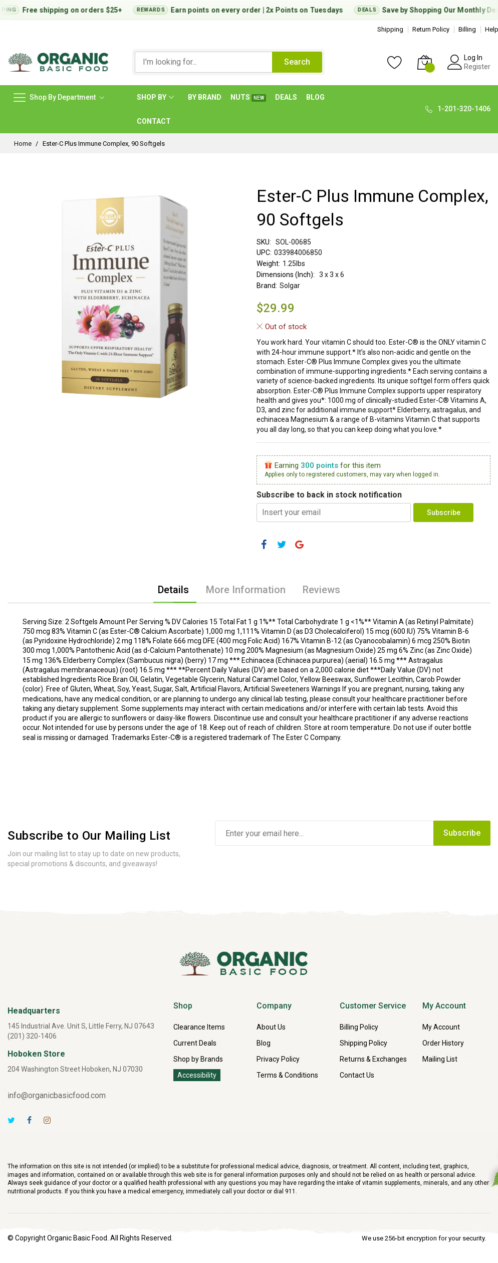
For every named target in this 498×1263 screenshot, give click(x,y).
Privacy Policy (278, 1059)
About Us (271, 1027)
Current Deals (194, 1043)
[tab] (173, 589)
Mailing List (439, 1059)
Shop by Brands (198, 1059)
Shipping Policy (363, 1043)
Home (23, 143)
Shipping (390, 29)
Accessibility (196, 1075)
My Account (441, 1027)
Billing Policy (359, 1027)
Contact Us (357, 1075)
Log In (473, 58)
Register (477, 67)
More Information (246, 590)
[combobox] (203, 62)
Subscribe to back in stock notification (329, 494)
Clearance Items (199, 1027)
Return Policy (430, 29)
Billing (467, 29)
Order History (443, 1043)
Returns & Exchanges (373, 1059)
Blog (264, 1043)
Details (173, 590)
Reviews (321, 590)
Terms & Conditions (287, 1075)
